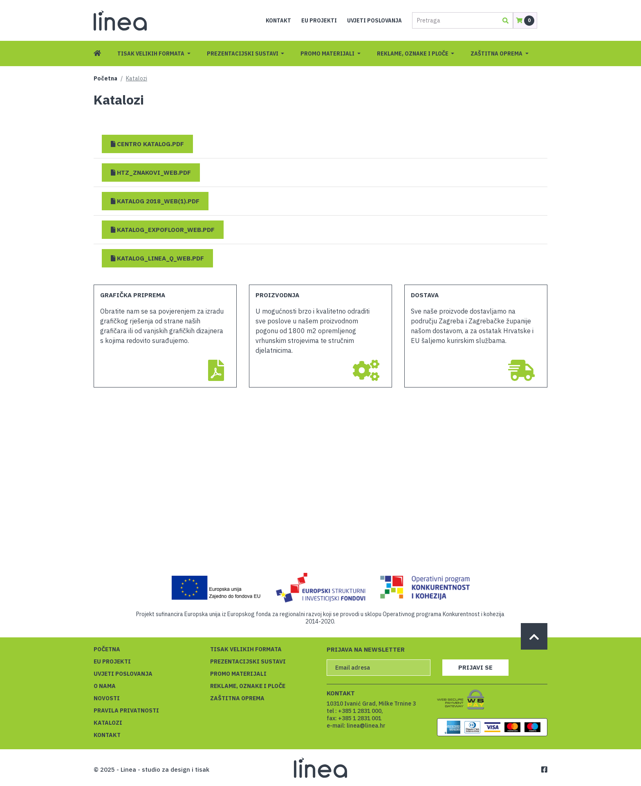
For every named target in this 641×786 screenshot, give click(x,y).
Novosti (107, 698)
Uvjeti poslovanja (374, 20)
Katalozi (108, 723)
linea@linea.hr (366, 725)
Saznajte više (516, 768)
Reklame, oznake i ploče (413, 53)
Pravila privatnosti (126, 710)
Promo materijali (328, 53)
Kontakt (278, 20)
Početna (105, 78)
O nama (105, 686)
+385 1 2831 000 (359, 711)
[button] (147, 144)
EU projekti (319, 20)
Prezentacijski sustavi (243, 53)
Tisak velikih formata (151, 53)
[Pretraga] (454, 20)
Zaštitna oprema (497, 53)
